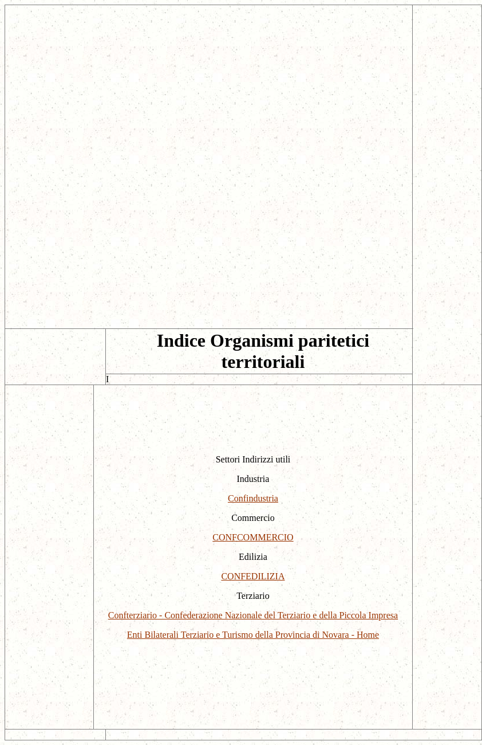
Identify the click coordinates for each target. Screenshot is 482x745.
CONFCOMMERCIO (252, 537)
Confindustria (253, 498)
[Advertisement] (208, 85)
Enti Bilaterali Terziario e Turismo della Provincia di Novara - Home (253, 635)
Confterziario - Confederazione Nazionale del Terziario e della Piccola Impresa (253, 615)
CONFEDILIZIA (253, 576)
